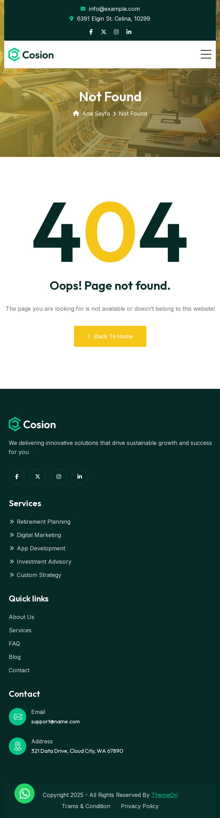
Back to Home (110, 336)
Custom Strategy (35, 574)
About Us (21, 616)
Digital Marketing (35, 534)
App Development (37, 548)
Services (20, 630)
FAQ (14, 643)
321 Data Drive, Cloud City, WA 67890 (77, 750)
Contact (19, 670)
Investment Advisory (40, 561)
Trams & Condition (86, 806)
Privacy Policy (140, 806)
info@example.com (110, 8)
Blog (15, 656)
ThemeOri (164, 794)
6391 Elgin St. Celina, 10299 (110, 18)
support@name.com (55, 721)
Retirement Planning (39, 521)
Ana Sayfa (91, 113)
